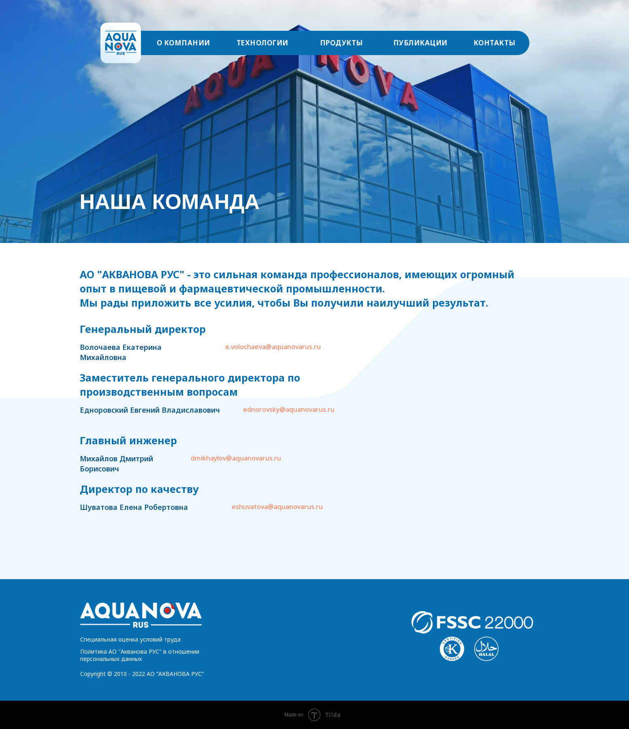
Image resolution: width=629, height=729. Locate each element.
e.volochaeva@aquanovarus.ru (273, 346)
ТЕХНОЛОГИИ (262, 42)
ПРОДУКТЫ (341, 42)
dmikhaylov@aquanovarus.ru (236, 458)
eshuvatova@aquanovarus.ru (277, 506)
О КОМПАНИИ (183, 42)
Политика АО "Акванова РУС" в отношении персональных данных (139, 655)
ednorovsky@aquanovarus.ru (289, 409)
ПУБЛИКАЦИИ (420, 42)
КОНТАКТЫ (494, 42)
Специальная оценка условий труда (130, 639)
